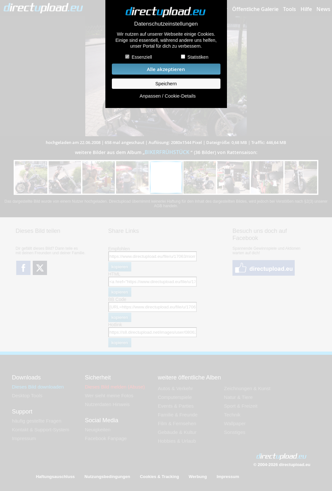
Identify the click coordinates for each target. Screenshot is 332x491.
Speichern (166, 83)
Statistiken (197, 57)
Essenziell (142, 57)
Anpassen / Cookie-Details (167, 96)
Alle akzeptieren (166, 69)
